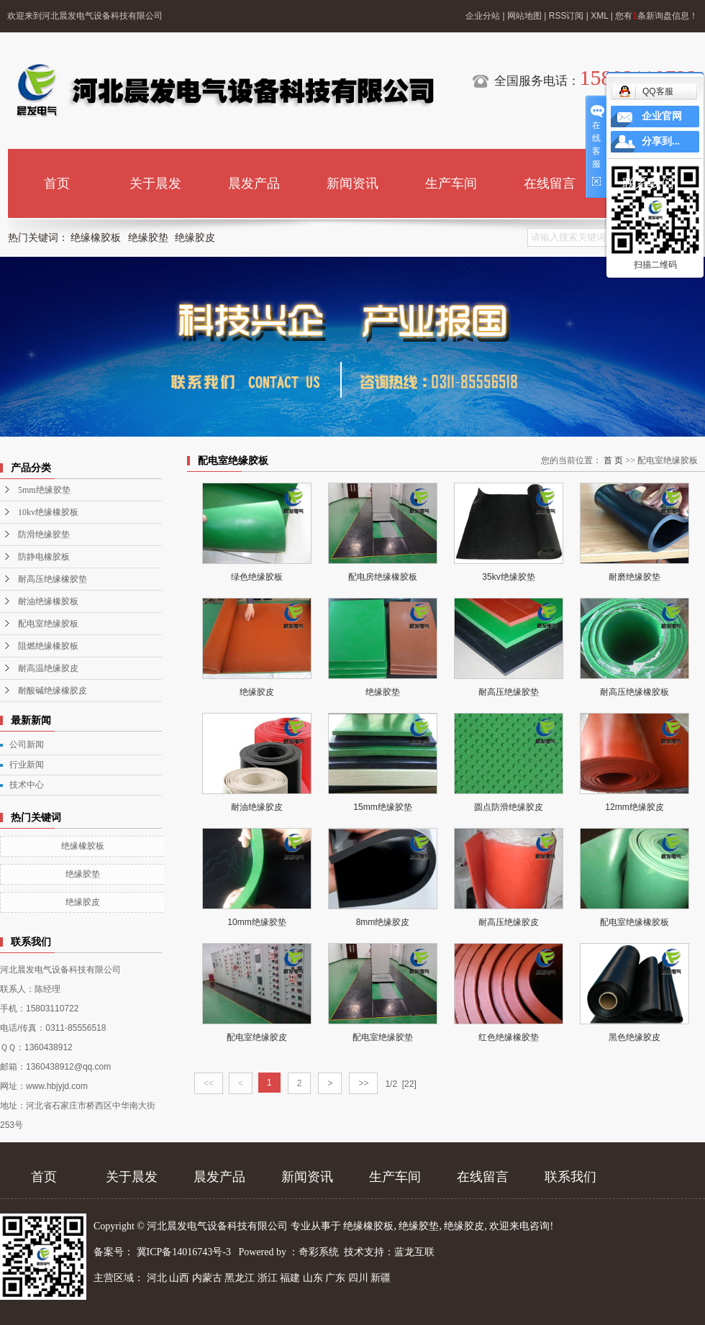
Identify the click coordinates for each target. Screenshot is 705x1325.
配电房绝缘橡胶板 (382, 577)
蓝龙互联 (414, 1252)
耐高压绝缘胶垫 (508, 692)
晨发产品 (254, 183)
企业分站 (482, 16)
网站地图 (524, 16)
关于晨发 (155, 183)
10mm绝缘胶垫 (256, 922)
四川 (358, 1277)
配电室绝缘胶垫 (382, 1037)
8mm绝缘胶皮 (383, 922)
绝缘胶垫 (148, 237)
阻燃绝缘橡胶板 (48, 646)
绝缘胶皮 (195, 237)
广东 (335, 1277)
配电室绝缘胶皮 (257, 1037)
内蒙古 (207, 1277)
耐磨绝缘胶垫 (634, 577)
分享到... (661, 141)
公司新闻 (26, 744)
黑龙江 (239, 1277)
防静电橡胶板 (44, 557)
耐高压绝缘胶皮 (508, 922)
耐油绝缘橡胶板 (48, 601)
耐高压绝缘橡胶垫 (52, 579)
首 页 (613, 460)
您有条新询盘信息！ (656, 16)
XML (599, 16)
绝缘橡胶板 (95, 237)
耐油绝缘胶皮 (257, 807)
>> (363, 1083)
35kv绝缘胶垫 (508, 577)
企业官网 (662, 116)
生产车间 (451, 183)
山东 (313, 1277)
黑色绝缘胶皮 (634, 1037)
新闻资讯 (352, 183)
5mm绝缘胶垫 (44, 490)
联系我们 (648, 183)
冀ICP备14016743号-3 (185, 1252)
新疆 (380, 1277)
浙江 (268, 1277)
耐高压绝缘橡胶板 (634, 692)
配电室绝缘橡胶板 (634, 922)
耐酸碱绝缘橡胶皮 (52, 691)
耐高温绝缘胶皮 (48, 668)
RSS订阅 (566, 16)
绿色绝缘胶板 (257, 577)
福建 (290, 1277)
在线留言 (550, 183)
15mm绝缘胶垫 (382, 807)
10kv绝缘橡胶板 (48, 512)
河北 (157, 1277)
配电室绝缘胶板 (48, 624)
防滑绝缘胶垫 (44, 534)
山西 (179, 1277)
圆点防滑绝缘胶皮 (508, 807)
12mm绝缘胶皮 (634, 807)
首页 (57, 183)
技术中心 (26, 785)
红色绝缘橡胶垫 (508, 1037)
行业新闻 (26, 765)
